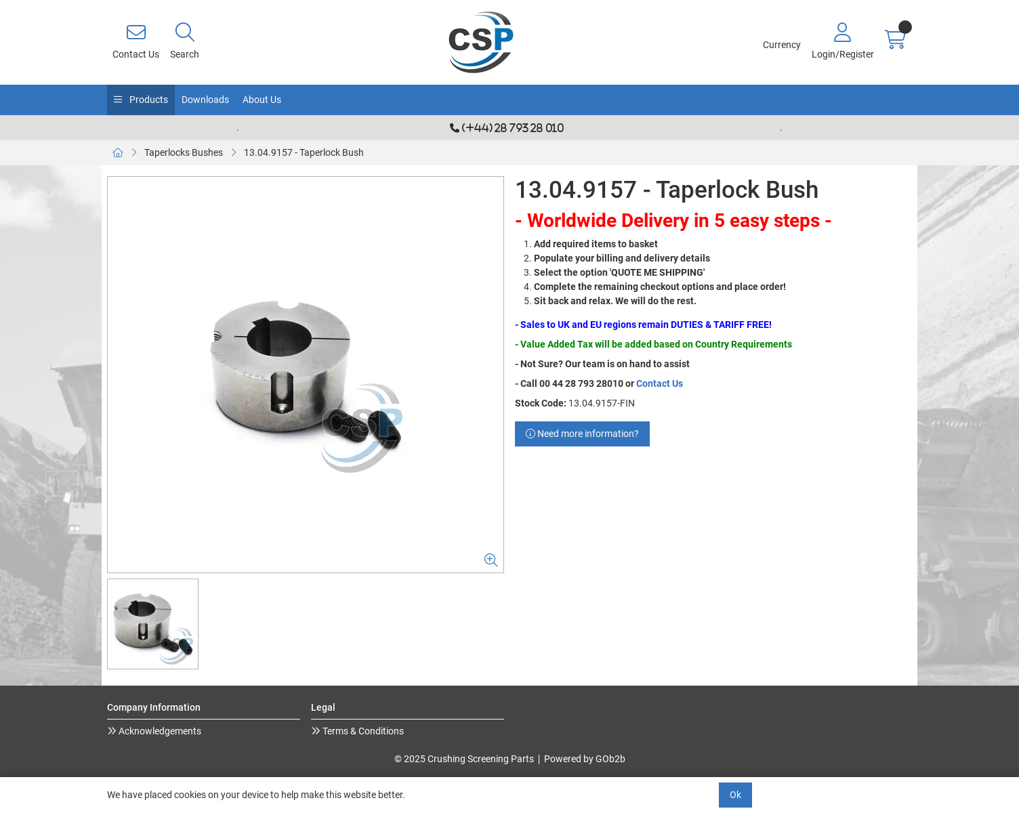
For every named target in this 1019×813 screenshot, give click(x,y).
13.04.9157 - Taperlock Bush (304, 152)
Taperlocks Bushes (183, 152)
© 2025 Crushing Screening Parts (464, 758)
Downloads (205, 99)
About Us (262, 99)
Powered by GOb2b (584, 758)
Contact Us (659, 383)
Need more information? (582, 433)
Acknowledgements (159, 731)
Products (147, 99)
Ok (735, 794)
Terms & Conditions (362, 731)
